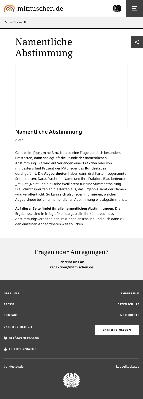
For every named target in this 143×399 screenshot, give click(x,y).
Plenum (39, 152)
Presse (9, 304)
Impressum (130, 293)
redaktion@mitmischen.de (71, 267)
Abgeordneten (55, 173)
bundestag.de (13, 366)
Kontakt (11, 315)
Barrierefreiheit (18, 327)
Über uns (11, 293)
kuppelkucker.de (127, 366)
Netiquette (129, 315)
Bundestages (95, 168)
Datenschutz (128, 304)
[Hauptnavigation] (134, 8)
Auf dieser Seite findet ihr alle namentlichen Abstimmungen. (64, 208)
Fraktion (90, 163)
